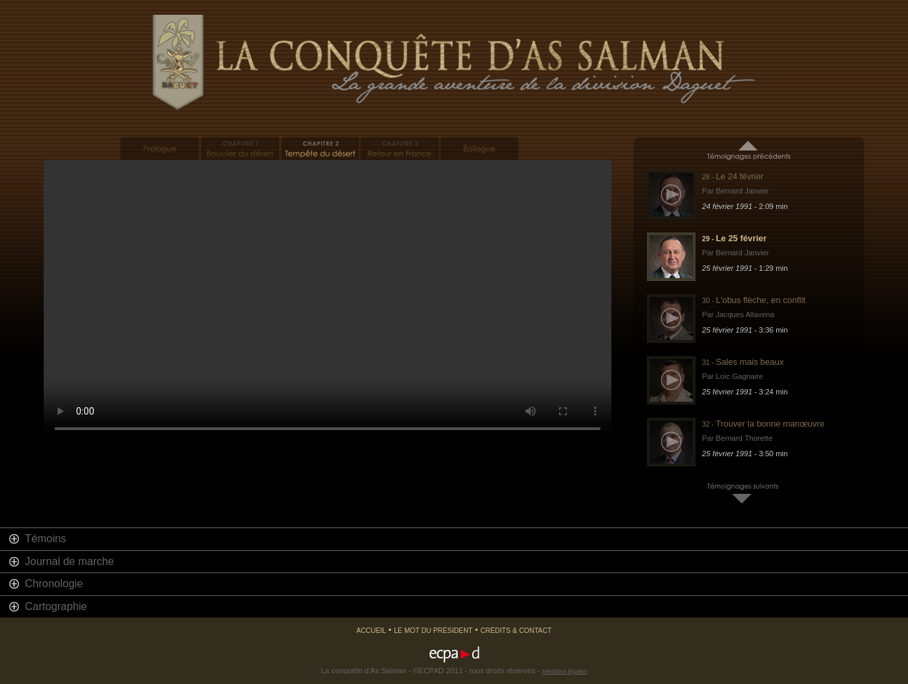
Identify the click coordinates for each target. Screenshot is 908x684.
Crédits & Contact (516, 630)
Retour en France (400, 148)
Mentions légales (564, 671)
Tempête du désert (319, 148)
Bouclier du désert (239, 148)
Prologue (159, 148)
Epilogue (480, 148)
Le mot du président (433, 630)
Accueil (371, 630)
